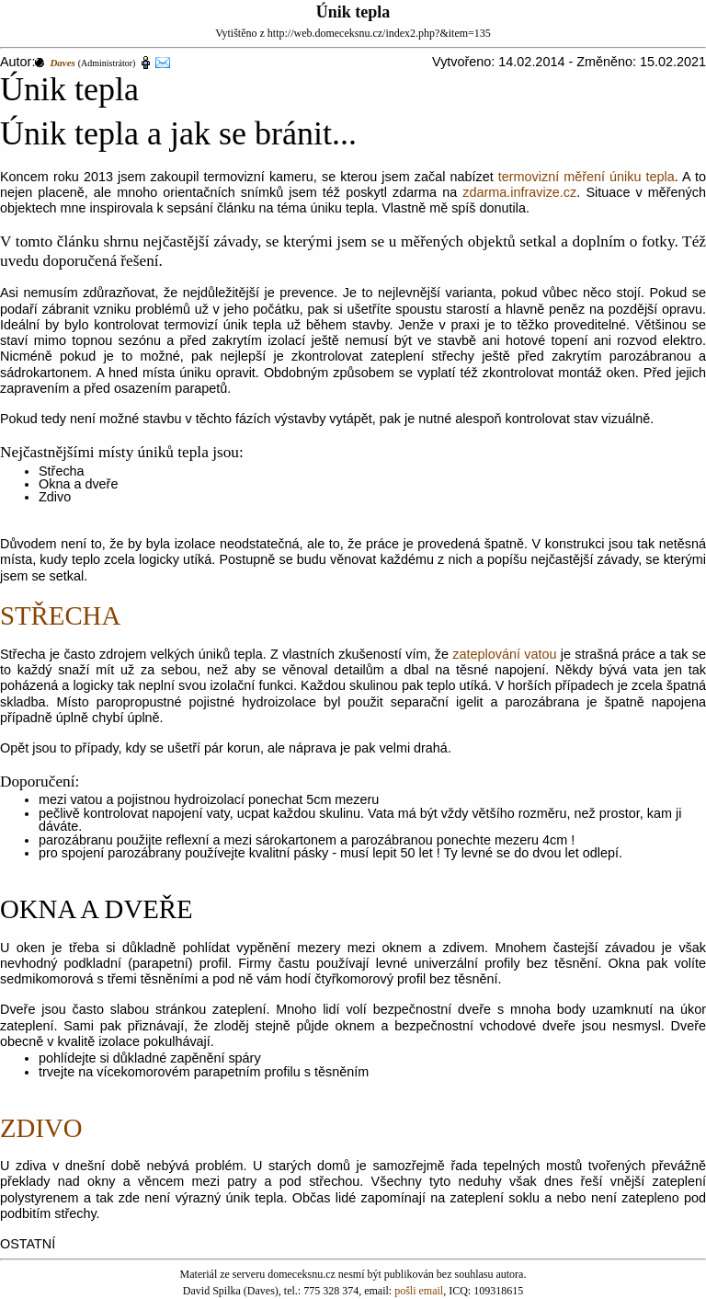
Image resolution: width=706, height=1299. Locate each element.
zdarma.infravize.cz (519, 192)
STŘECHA (60, 615)
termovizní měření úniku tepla (586, 176)
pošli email (418, 1290)
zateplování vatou (504, 654)
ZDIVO (41, 1128)
